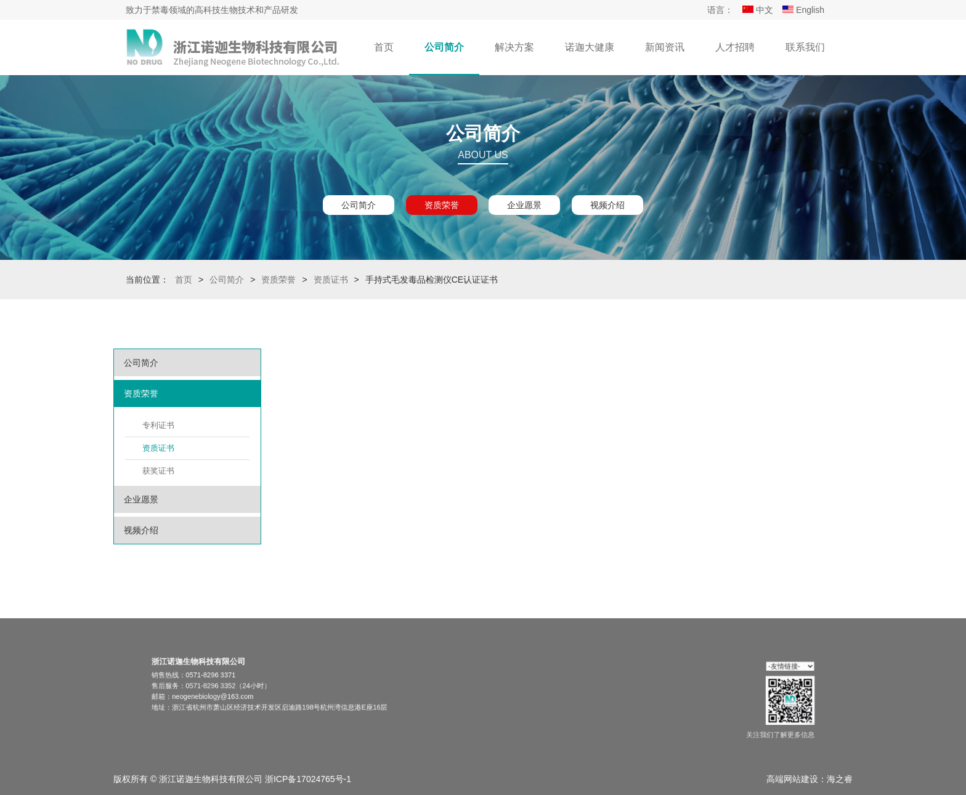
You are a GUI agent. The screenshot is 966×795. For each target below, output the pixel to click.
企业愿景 (524, 205)
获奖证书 (158, 470)
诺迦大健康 (589, 47)
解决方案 (514, 47)
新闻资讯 (664, 47)
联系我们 (805, 47)
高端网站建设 (792, 779)
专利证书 (158, 425)
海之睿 (840, 779)
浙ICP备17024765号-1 (308, 779)
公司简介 (444, 47)
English (803, 10)
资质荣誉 (441, 205)
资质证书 (331, 280)
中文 (757, 10)
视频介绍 (607, 205)
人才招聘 (735, 47)
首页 (384, 47)
